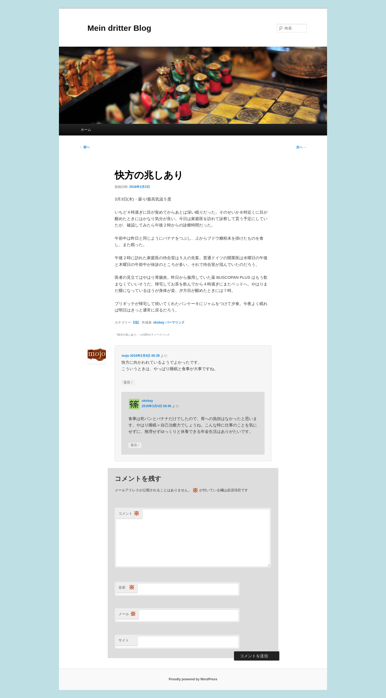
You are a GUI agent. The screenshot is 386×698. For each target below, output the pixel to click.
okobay (158, 322)
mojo (125, 356)
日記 (136, 322)
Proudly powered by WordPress (193, 679)
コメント (128, 514)
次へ (301, 147)
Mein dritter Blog (115, 28)
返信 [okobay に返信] (135, 445)
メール (127, 614)
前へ (84, 147)
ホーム (86, 130)
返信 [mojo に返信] (128, 382)
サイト (123, 640)
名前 (126, 588)
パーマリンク (175, 322)
